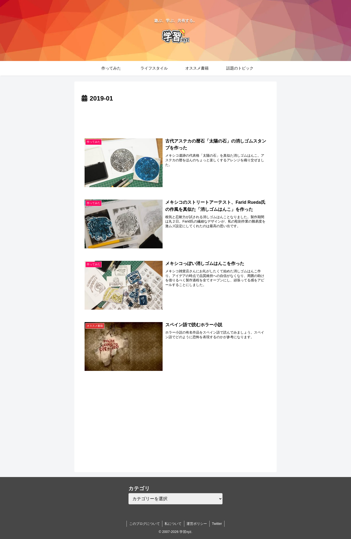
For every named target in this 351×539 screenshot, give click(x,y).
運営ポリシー (197, 524)
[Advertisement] (175, 118)
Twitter (217, 524)
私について (173, 524)
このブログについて (144, 524)
